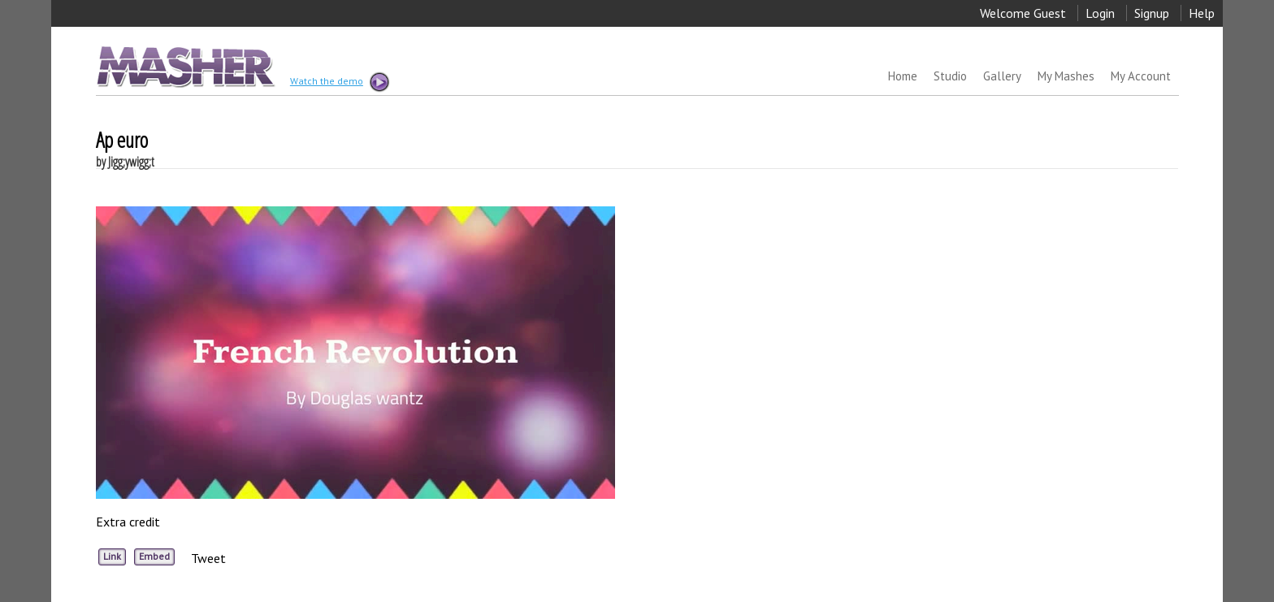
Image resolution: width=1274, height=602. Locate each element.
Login (1100, 13)
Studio (950, 76)
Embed (154, 556)
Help (1202, 13)
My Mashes (1066, 76)
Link (112, 556)
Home (902, 76)
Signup (1151, 13)
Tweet (208, 558)
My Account (1141, 76)
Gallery (1002, 76)
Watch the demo (339, 82)
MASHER (184, 66)
